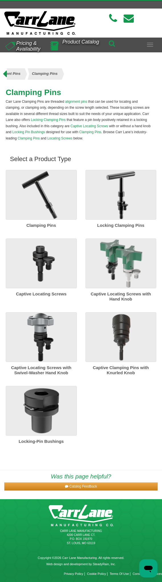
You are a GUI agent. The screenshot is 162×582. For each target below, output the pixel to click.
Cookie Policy (96, 573)
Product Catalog (80, 42)
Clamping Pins (90, 132)
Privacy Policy (73, 573)
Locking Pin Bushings (28, 132)
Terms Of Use (119, 573)
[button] (81, 486)
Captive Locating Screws (89, 126)
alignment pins (76, 102)
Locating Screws (59, 138)
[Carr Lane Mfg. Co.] (40, 23)
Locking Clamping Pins (48, 120)
